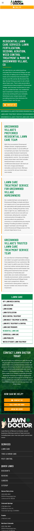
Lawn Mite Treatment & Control (14, 317)
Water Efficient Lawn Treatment (14, 335)
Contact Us (10, 98)
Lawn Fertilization (9, 306)
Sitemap (4, 479)
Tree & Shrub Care (9, 447)
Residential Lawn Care (11, 324)
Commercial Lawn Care (11, 328)
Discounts (5, 464)
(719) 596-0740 (6, 500)
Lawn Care (5, 442)
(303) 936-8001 (6, 488)
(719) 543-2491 (6, 512)
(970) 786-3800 (6, 520)
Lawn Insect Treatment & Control (15, 313)
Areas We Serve (17, 403)
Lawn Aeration (8, 299)
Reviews (4, 469)
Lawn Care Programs (10, 321)
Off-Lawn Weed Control (11, 295)
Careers (4, 474)
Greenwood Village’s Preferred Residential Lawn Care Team (15, 126)
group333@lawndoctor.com (10, 526)
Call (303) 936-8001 (17, 398)
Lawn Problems (8, 332)
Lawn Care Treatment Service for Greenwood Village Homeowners (16, 182)
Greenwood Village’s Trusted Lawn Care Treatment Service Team (16, 240)
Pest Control (7, 452)
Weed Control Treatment (12, 310)
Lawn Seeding (7, 302)
